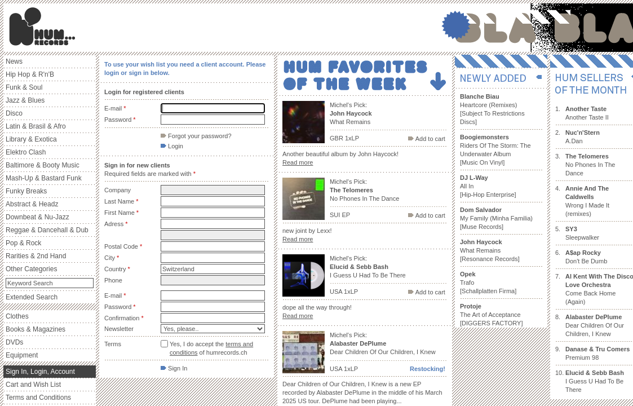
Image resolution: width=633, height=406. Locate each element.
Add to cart (426, 138)
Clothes (17, 316)
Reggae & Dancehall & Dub (47, 230)
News (14, 61)
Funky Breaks (26, 191)
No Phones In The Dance (590, 164)
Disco (14, 113)
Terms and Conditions (38, 397)
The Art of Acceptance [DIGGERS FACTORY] (491, 314)
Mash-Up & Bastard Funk (44, 178)
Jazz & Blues (25, 100)
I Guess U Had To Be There (594, 381)
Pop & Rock (23, 243)
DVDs (14, 342)
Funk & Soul (24, 87)
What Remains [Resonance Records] (490, 250)
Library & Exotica (31, 139)
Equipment (22, 355)
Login (172, 146)
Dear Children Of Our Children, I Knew (594, 325)
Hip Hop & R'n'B (30, 74)
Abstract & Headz (32, 204)
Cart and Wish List (33, 385)
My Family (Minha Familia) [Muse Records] (496, 218)
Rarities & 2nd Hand (36, 256)
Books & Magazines (35, 329)
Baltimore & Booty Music (42, 165)
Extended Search (31, 297)
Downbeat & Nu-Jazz (37, 217)
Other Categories (31, 269)
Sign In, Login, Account (40, 372)
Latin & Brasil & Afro (36, 126)
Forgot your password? (196, 136)
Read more (297, 162)
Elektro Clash (26, 152)
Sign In (174, 368)
